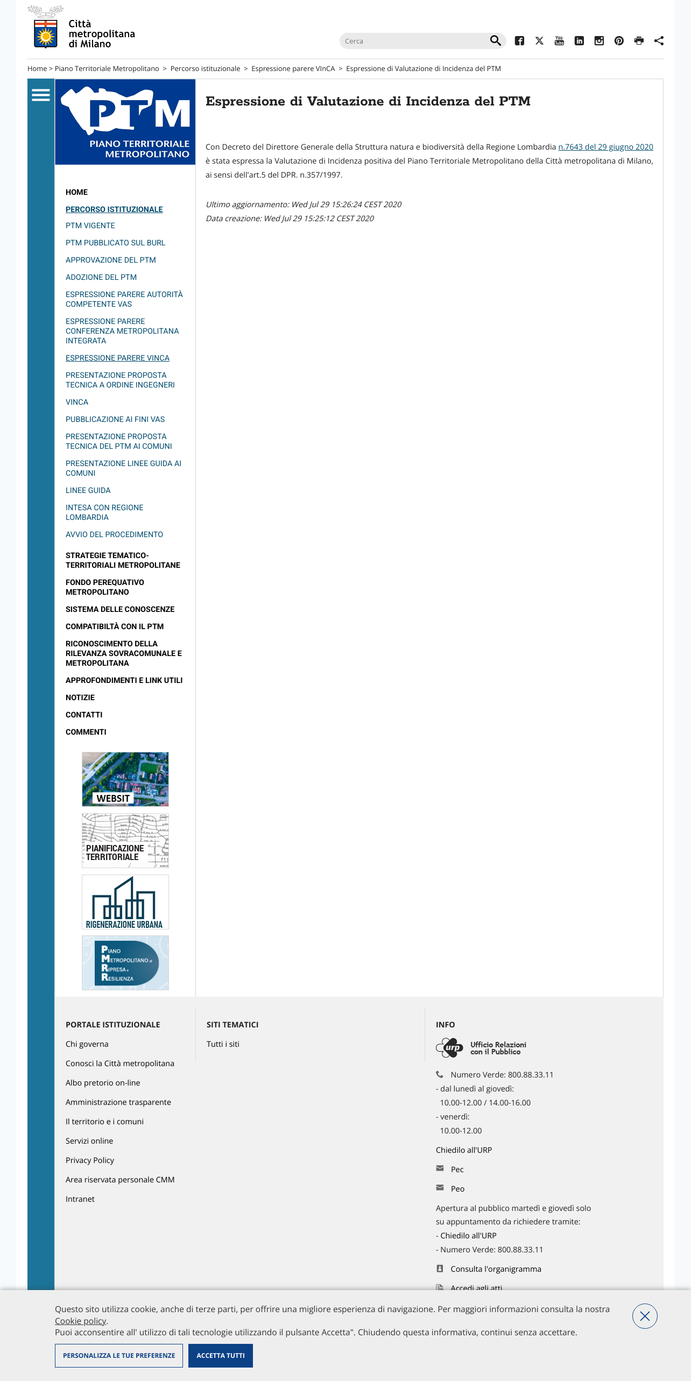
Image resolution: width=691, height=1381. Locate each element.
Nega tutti (645, 1316)
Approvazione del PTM (111, 260)
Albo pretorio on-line (103, 1083)
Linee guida (88, 490)
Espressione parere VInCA (293, 68)
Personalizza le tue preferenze (119, 1355)
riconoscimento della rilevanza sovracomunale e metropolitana (124, 653)
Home (37, 68)
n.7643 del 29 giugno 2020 (605, 147)
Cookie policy (80, 1321)
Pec (457, 1170)
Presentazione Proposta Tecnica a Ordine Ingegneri (120, 380)
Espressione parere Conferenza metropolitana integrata (122, 331)
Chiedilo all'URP (465, 1150)
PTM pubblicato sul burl (116, 243)
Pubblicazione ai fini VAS (115, 419)
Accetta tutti (220, 1355)
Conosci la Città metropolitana (120, 1064)
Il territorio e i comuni (105, 1122)
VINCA (77, 402)
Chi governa (87, 1044)
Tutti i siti (223, 1044)
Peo (457, 1189)
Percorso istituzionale (206, 68)
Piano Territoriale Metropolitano (107, 68)
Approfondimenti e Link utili (124, 680)
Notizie (80, 697)
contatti (84, 715)
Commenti (86, 732)
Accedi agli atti (477, 1289)
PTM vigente (90, 225)
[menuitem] (125, 192)
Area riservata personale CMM (120, 1180)
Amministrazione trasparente (118, 1102)
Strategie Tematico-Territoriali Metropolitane (123, 560)
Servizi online (89, 1141)
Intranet (80, 1199)
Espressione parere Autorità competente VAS (124, 299)
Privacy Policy (90, 1160)
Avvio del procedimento (114, 534)
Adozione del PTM (101, 277)
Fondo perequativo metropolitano (105, 587)
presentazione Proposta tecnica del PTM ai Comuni (119, 441)
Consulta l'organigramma (496, 1269)
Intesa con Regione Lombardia (104, 512)
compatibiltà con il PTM (115, 626)
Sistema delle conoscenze (120, 609)
